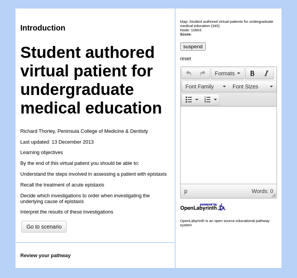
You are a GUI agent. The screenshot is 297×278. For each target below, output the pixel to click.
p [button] (186, 191)
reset (185, 58)
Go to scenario (43, 227)
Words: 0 (262, 191)
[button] (188, 73)
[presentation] (189, 73)
